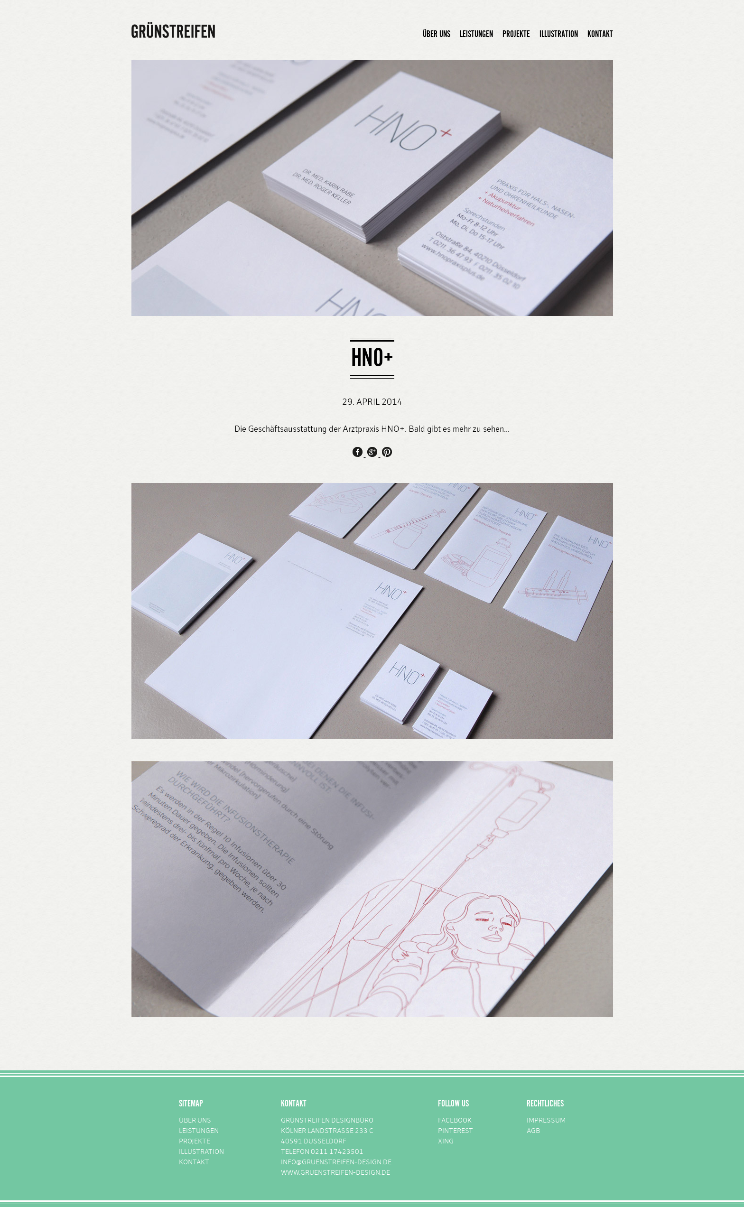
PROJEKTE (516, 34)
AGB (533, 1131)
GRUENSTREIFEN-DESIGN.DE (345, 1173)
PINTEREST (455, 1131)
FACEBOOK (455, 1120)
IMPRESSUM (546, 1120)
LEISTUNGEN (476, 34)
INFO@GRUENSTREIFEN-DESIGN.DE (336, 1162)
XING (446, 1141)
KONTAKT (600, 34)
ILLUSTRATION (558, 34)
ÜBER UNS (436, 34)
